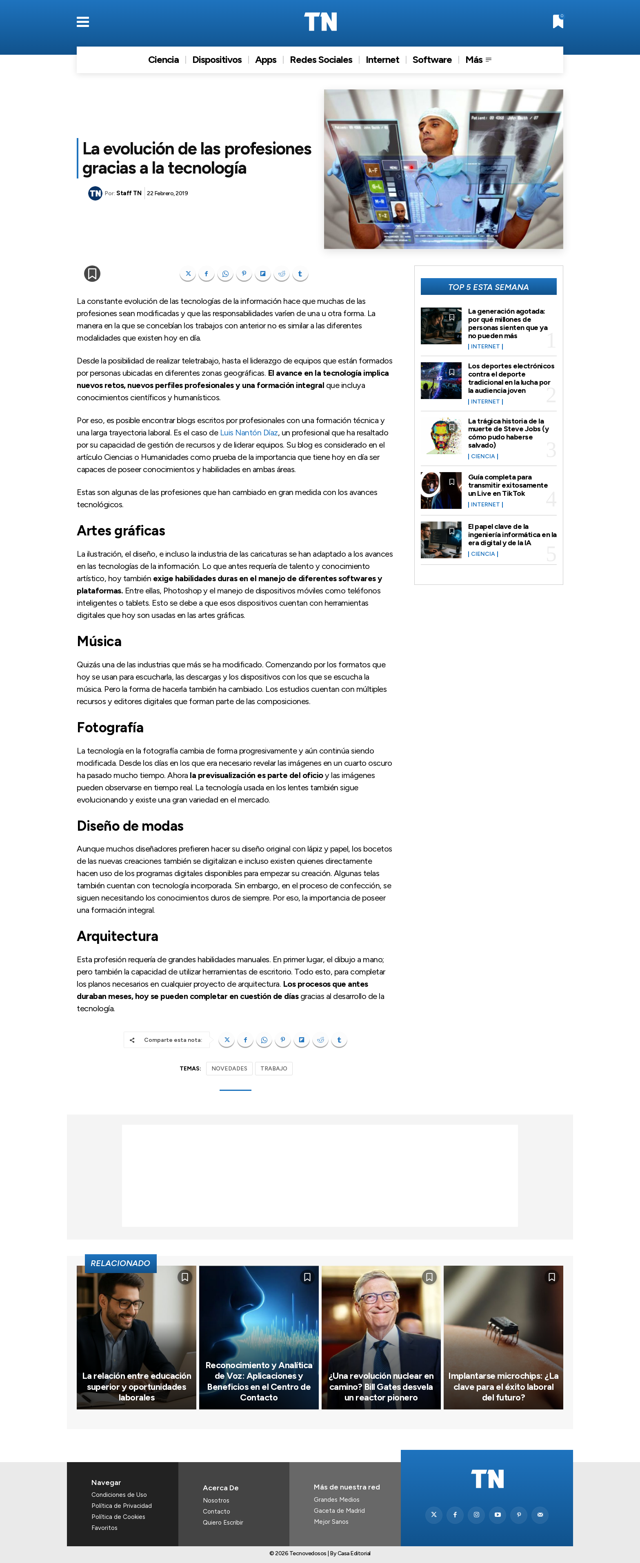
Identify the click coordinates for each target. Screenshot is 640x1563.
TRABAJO (273, 1068)
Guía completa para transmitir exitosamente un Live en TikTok (508, 485)
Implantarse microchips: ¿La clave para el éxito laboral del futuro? (503, 1386)
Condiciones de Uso (119, 1494)
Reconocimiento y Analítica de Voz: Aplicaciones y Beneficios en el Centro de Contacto (259, 1381)
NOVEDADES (229, 1068)
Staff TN (128, 193)
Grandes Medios (337, 1499)
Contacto (216, 1511)
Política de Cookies (118, 1517)
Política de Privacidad (121, 1505)
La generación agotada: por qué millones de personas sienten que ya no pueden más (508, 323)
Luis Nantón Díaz (249, 432)
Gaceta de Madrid (339, 1510)
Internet (485, 347)
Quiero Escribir (223, 1522)
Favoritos (104, 1528)
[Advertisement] (320, 1176)
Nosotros (216, 1500)
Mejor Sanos (331, 1521)
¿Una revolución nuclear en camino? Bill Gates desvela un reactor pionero (381, 1386)
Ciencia (483, 456)
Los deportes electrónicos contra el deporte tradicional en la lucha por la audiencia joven (511, 378)
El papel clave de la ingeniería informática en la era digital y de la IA (512, 534)
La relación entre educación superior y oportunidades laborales (136, 1386)
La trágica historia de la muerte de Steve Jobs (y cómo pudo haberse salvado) (508, 433)
